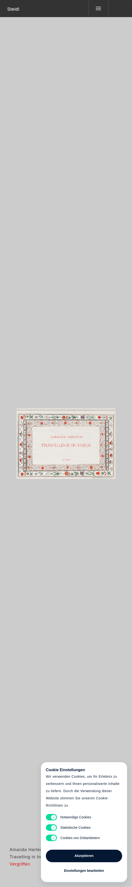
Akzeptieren (83, 856)
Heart (48, 440)
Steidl (13, 9)
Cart (66, 440)
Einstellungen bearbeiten (84, 871)
